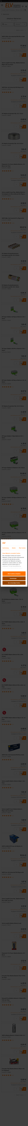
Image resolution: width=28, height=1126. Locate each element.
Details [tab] (14, 548)
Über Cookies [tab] (22, 548)
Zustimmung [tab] (5, 548)
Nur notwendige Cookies (14, 582)
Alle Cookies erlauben (14, 573)
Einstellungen (14, 578)
